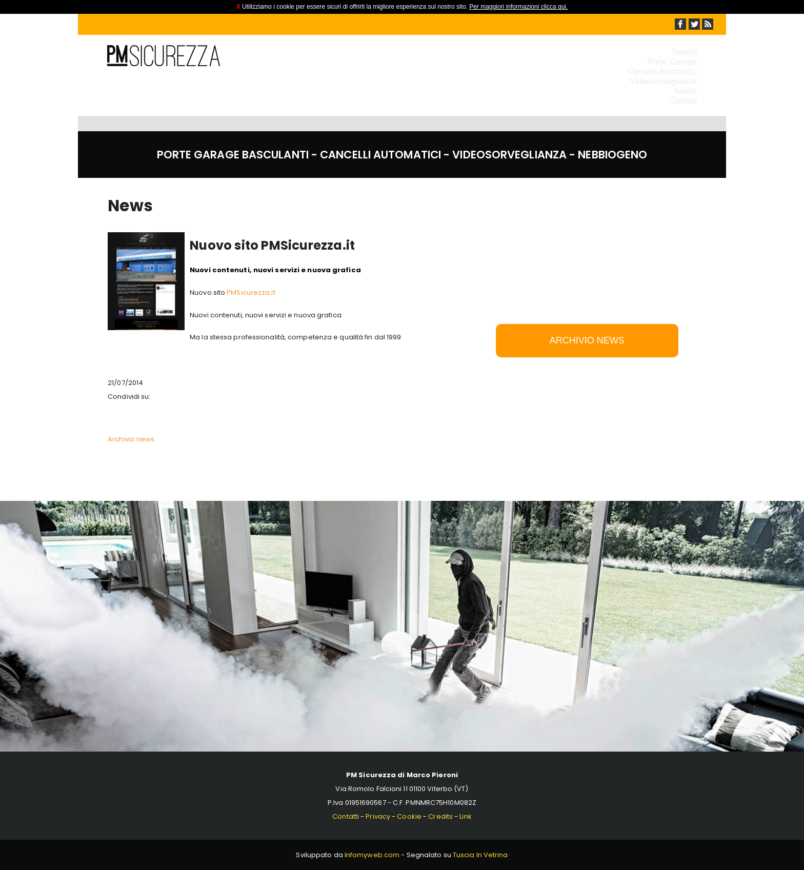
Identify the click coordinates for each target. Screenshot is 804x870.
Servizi (684, 52)
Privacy (378, 816)
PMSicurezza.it (251, 292)
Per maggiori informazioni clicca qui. (518, 6)
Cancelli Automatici (662, 71)
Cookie (409, 816)
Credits (440, 816)
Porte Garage (672, 61)
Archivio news (131, 439)
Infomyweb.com (372, 855)
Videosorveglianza (663, 81)
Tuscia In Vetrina (480, 855)
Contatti (683, 100)
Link (465, 816)
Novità (685, 91)
